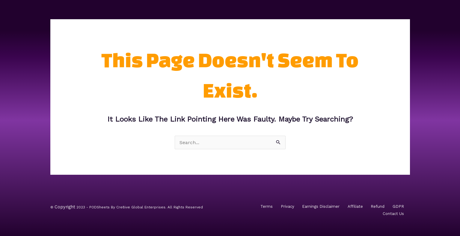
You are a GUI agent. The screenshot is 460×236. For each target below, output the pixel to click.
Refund (377, 206)
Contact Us (393, 213)
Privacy (287, 206)
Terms (266, 206)
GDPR (398, 206)
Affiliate (355, 206)
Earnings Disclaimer (321, 206)
